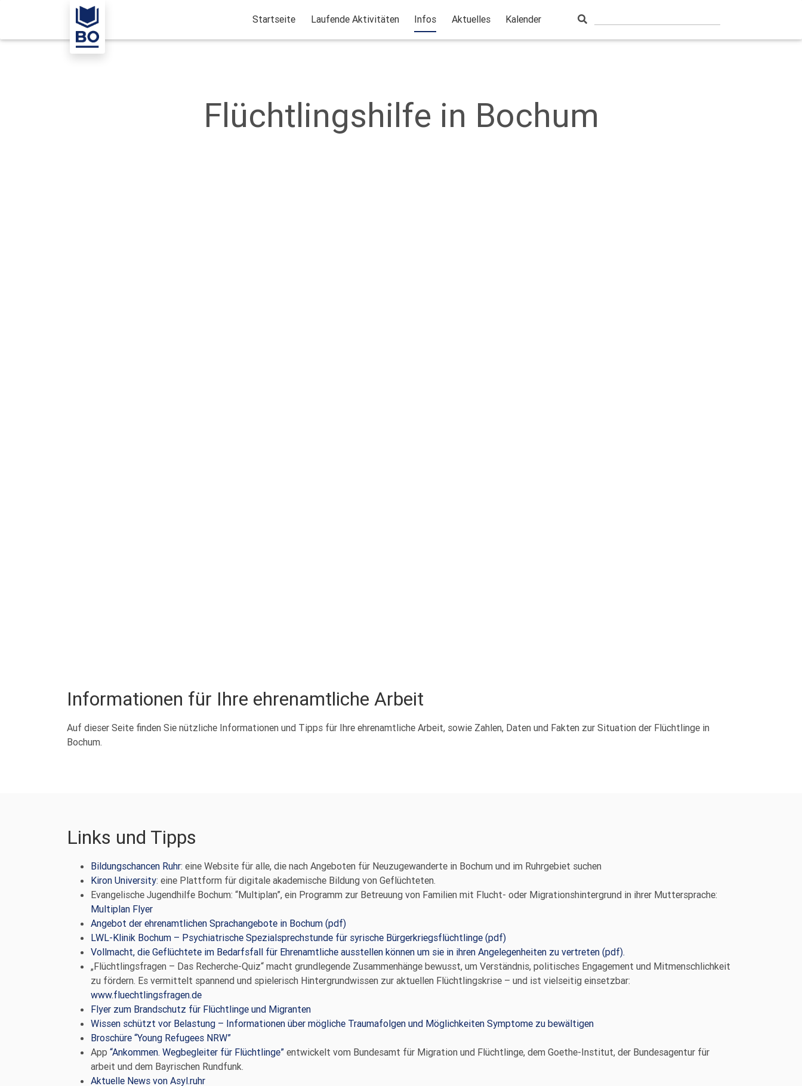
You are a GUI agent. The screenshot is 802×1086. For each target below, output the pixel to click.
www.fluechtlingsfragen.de (146, 995)
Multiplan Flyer (122, 909)
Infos (425, 19)
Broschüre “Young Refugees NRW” (161, 1038)
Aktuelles (471, 19)
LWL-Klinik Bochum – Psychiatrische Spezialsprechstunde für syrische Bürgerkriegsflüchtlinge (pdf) (298, 937)
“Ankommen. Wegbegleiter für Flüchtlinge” (197, 1052)
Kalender (523, 19)
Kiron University (123, 880)
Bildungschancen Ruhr (136, 866)
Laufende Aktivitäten (355, 19)
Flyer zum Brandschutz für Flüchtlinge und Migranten (201, 1009)
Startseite (273, 19)
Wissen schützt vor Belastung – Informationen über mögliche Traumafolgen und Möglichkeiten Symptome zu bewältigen (342, 1023)
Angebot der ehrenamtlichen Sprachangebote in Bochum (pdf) (218, 923)
